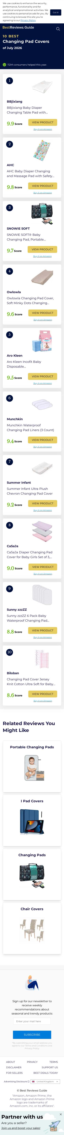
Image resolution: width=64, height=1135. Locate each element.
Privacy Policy (28, 20)
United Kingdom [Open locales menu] (45, 1081)
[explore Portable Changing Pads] (32, 766)
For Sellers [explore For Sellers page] (14, 1072)
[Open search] (58, 29)
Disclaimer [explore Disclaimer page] (13, 1067)
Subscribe (32, 1034)
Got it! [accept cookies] (56, 12)
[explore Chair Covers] (32, 928)
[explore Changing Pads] (32, 874)
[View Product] (32, 104)
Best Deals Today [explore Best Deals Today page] (45, 1072)
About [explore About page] (10, 1061)
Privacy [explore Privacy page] (32, 1061)
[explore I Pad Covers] (32, 820)
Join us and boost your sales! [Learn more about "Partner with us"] (20, 1128)
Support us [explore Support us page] (50, 1067)
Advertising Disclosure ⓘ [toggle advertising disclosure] (17, 1081)
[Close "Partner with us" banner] (61, 1114)
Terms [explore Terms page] (53, 1061)
